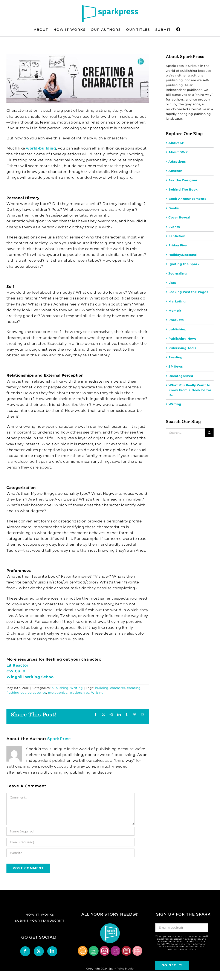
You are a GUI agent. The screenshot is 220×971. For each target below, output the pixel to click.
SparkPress (59, 738)
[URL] (70, 853)
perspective (37, 693)
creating (134, 688)
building (101, 688)
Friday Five (177, 245)
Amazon (175, 171)
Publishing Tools (182, 348)
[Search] (209, 432)
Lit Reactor (17, 665)
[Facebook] (25, 951)
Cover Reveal (179, 217)
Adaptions (177, 161)
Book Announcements (187, 199)
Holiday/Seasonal (182, 255)
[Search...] (185, 432)
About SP (176, 143)
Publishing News (182, 338)
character (117, 688)
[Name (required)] (70, 831)
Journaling (177, 273)
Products (175, 320)
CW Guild (15, 671)
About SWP (178, 152)
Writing (76, 688)
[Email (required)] (70, 842)
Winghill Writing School (30, 677)
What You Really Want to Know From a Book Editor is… (189, 390)
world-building (41, 148)
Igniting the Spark (183, 264)
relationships (79, 693)
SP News (175, 366)
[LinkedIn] (52, 951)
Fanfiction (176, 236)
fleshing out (16, 693)
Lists (172, 283)
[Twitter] (39, 951)
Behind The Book (183, 189)
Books (173, 208)
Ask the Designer (182, 180)
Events (174, 227)
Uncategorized (180, 376)
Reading (175, 357)
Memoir (174, 311)
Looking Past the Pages (188, 292)
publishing (60, 688)
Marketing (177, 301)
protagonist (57, 693)
